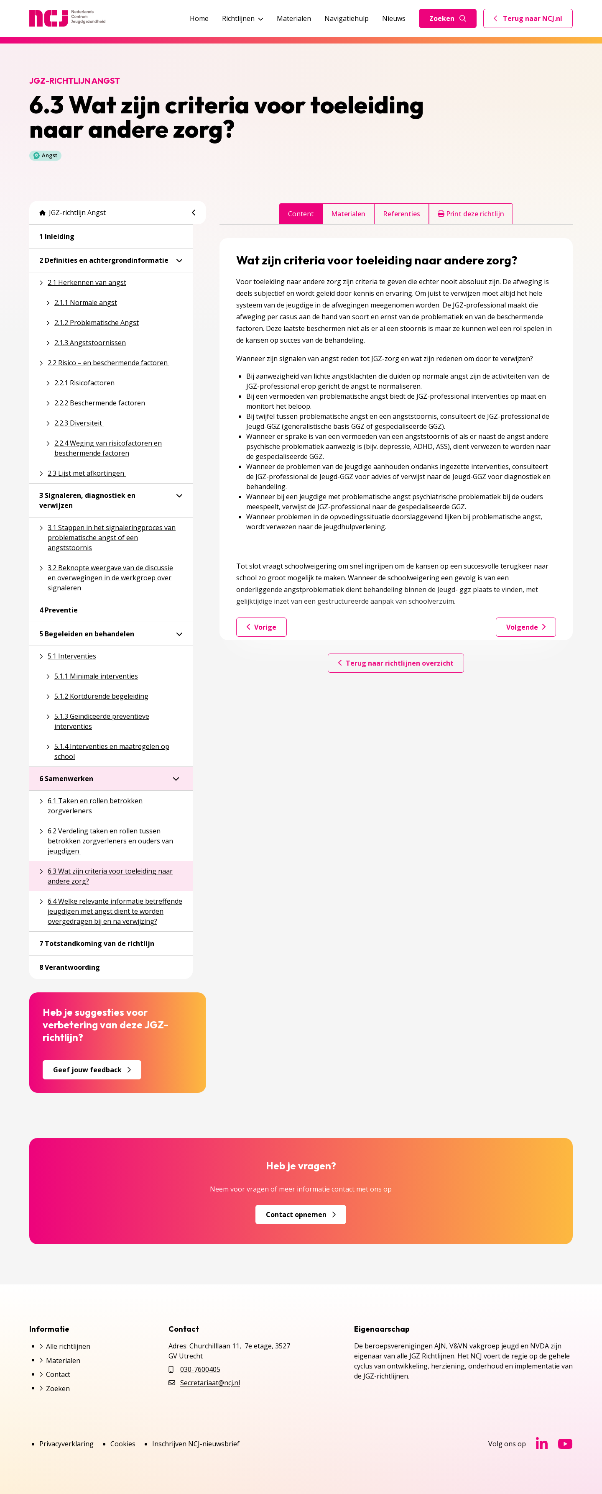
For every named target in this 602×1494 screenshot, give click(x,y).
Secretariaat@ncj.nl (210, 1382)
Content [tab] (301, 213)
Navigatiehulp (346, 18)
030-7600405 (200, 1369)
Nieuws (394, 18)
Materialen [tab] (348, 213)
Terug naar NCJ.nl (533, 20)
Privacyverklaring (66, 1443)
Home (199, 18)
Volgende (526, 627)
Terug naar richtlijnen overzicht (396, 663)
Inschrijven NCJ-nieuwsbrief (196, 1443)
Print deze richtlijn (471, 213)
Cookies (122, 1443)
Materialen (294, 18)
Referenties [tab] (401, 213)
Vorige (261, 627)
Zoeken (447, 18)
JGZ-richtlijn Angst (72, 212)
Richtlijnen (242, 18)
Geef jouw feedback (92, 1069)
